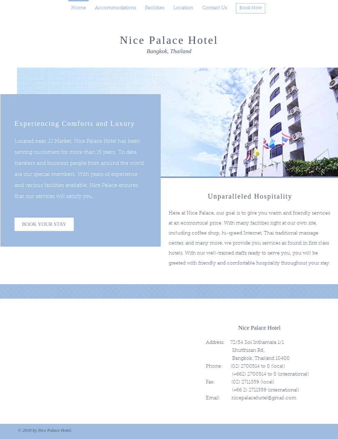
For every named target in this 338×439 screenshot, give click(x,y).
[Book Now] (250, 8)
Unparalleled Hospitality (250, 196)
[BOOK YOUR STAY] (44, 224)
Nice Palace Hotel (169, 40)
